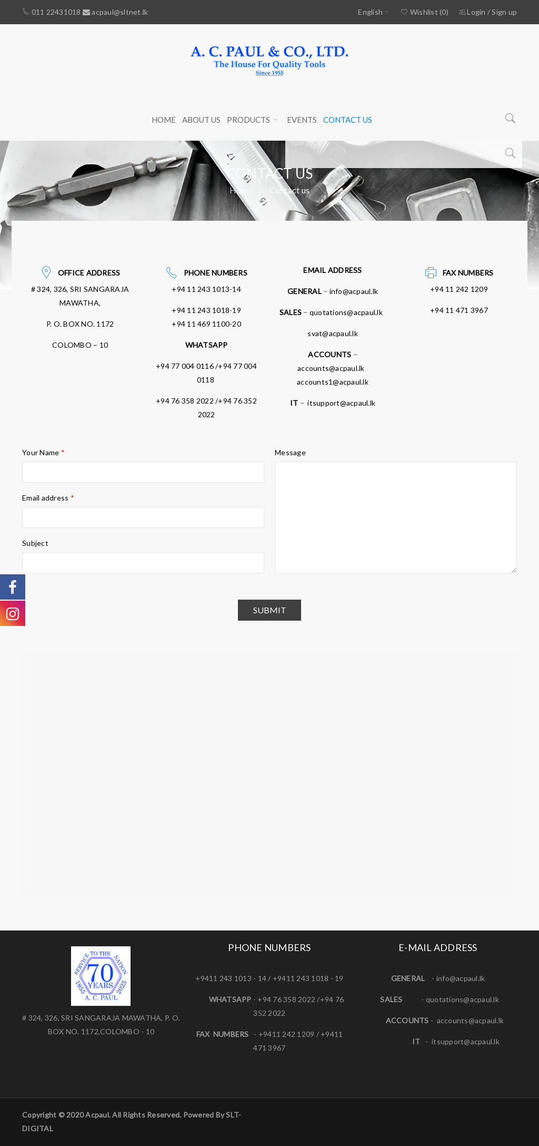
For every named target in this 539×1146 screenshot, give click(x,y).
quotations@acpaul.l (460, 999)
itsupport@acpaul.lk (341, 402)
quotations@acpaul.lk (346, 312)
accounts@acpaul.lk (331, 368)
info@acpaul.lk (354, 291)
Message (290, 452)
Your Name (43, 452)
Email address (48, 497)
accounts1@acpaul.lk (332, 381)
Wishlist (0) (424, 11)
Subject (35, 542)
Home (241, 190)
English (370, 11)
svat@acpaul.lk (332, 333)
